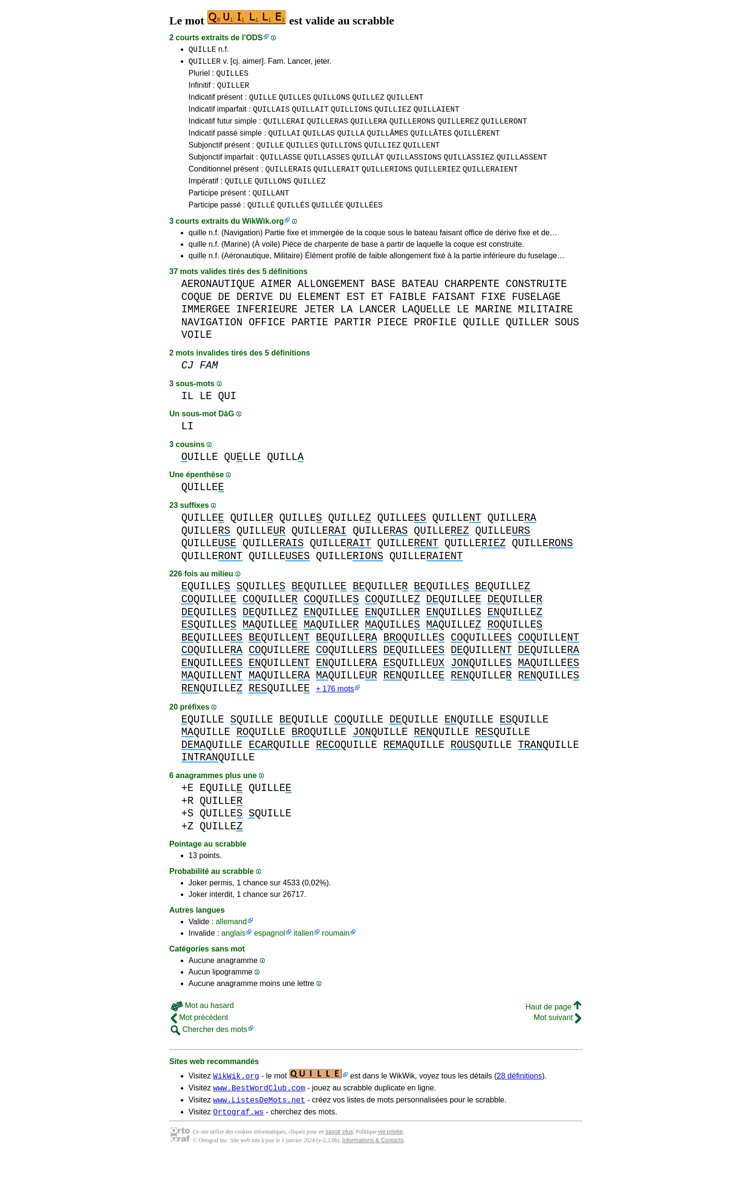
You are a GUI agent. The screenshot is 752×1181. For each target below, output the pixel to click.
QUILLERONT (504, 131)
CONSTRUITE (536, 304)
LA (347, 329)
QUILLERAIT (337, 184)
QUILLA (351, 144)
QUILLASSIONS (413, 171)
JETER (319, 329)
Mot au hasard (202, 1026)
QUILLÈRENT (477, 144)
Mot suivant (557, 1038)
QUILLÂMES (387, 144)
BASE (383, 304)
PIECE (392, 342)
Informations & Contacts (372, 1165)
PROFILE (435, 342)
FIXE (493, 317)
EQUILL (221, 809)
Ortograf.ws (238, 1137)
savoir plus (339, 1157)
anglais (233, 954)
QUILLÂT (368, 171)
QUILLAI (284, 144)
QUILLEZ (368, 104)
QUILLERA (368, 131)
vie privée (390, 1157)
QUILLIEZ (393, 117)
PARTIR (352, 342)
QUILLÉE (327, 224)
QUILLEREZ (458, 131)
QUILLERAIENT (490, 184)
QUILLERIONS (387, 184)
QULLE (242, 477)
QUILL (285, 477)
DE (224, 317)
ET (377, 317)
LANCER (377, 329)
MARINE (493, 329)
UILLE (199, 477)
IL (187, 416)
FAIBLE (407, 317)
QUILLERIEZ (437, 184)
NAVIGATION (212, 342)
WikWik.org (263, 241)
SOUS (566, 342)
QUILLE (202, 50)
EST (356, 317)
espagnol (269, 954)
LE (463, 329)
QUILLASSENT (521, 171)
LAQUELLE (425, 329)
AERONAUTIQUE (218, 304)
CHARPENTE (472, 304)
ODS (254, 38)
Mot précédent (199, 1038)
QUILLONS (331, 104)
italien (304, 954)
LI (187, 446)
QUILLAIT (310, 117)
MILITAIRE (545, 329)
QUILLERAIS (288, 184)
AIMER (276, 304)
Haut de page (553, 1028)
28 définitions (519, 1097)
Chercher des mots (209, 1050)
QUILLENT (405, 104)
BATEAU (419, 304)
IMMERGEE (205, 329)
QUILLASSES (327, 171)
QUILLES (232, 77)
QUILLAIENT (436, 117)
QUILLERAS (327, 131)
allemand (231, 943)
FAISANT (453, 317)
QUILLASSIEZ (469, 171)
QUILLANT (270, 211)
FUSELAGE (536, 317)
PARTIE (310, 342)
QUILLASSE (280, 171)
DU (285, 317)
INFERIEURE (267, 329)
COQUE (196, 317)
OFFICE (266, 342)
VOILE (196, 355)
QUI (227, 416)
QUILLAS (319, 144)
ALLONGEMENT (330, 304)
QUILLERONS (412, 131)
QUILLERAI (284, 131)
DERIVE (254, 317)
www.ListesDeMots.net (259, 1123)
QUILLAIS (271, 117)
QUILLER (204, 63)
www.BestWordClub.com (259, 1110)
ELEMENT (318, 317)
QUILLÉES (364, 224)
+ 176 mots (335, 710)
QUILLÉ (261, 224)
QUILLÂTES (431, 144)
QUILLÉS (293, 224)
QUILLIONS (351, 117)
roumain (336, 954)
